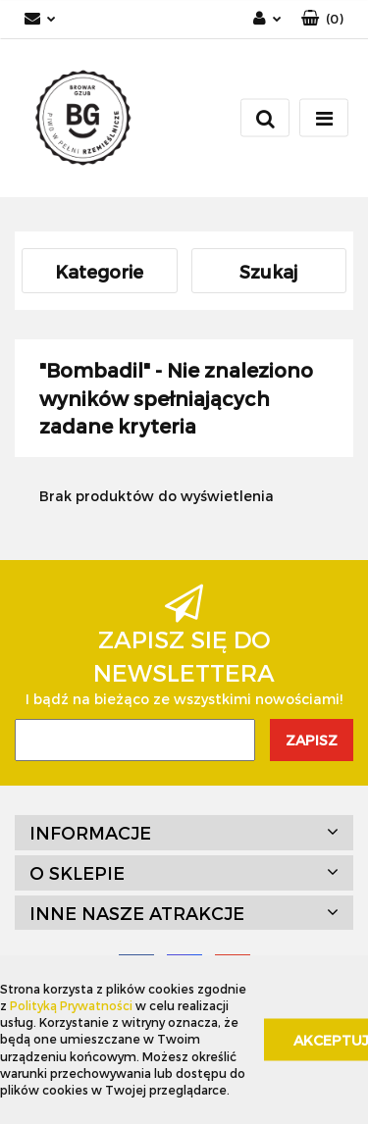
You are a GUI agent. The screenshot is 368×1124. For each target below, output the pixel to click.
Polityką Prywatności (71, 1005)
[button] (322, 19)
